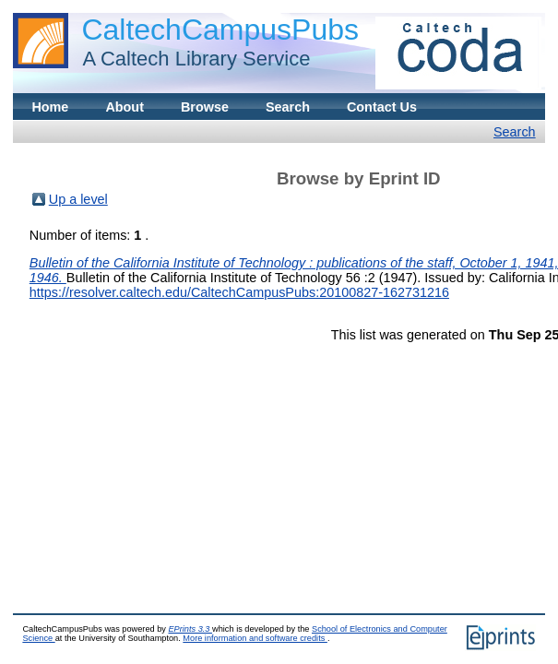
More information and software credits (255, 638)
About (124, 107)
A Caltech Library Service (191, 58)
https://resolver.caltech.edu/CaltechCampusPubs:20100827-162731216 (239, 292)
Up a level (78, 199)
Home (49, 107)
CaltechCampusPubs (220, 29)
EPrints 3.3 (190, 629)
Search (288, 107)
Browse (205, 107)
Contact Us (382, 107)
